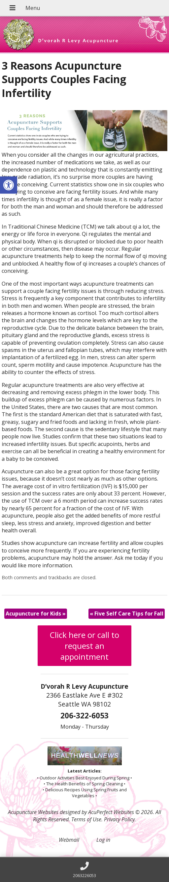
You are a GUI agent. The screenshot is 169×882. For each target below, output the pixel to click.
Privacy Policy (119, 819)
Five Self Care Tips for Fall (126, 613)
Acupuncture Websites (33, 812)
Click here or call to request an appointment (84, 645)
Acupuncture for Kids (36, 613)
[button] (8, 185)
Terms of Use (86, 819)
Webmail (69, 839)
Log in (103, 839)
